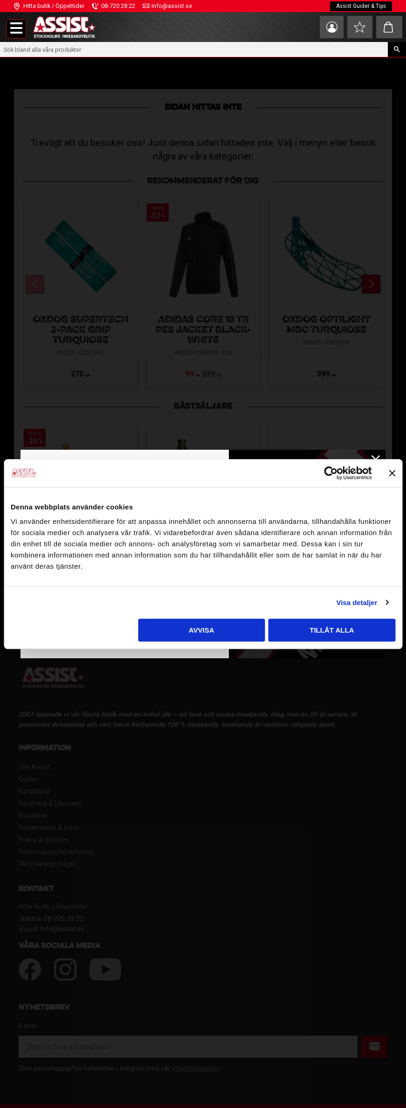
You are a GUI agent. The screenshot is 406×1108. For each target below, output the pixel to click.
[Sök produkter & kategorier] (194, 49)
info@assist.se (171, 5)
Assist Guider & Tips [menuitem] (360, 6)
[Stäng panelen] (392, 473)
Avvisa (201, 630)
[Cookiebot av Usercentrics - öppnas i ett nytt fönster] (331, 473)
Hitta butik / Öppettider (53, 5)
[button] (16, 29)
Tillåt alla (332, 630)
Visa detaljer (356, 602)
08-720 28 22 (118, 5)
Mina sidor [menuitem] (329, 27)
